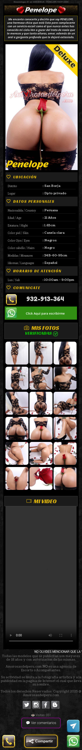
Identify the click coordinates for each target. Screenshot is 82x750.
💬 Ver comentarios (41, 723)
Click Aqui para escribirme (45, 313)
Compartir (41, 741)
